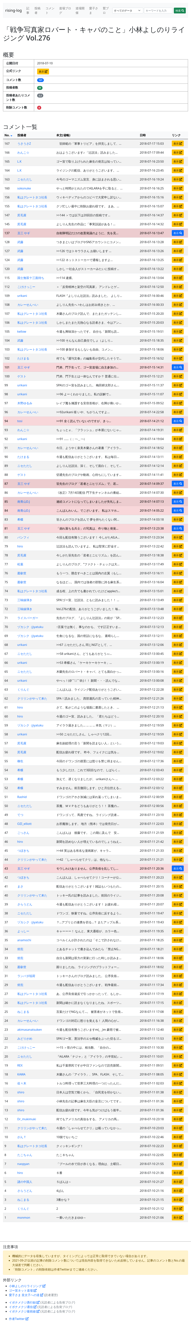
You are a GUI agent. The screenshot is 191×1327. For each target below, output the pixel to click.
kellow (21, 331)
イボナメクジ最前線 (24, 1311)
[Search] (158, 10)
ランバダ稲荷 (26, 976)
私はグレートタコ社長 (32, 197)
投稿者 (37, 10)
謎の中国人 (24, 1182)
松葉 (20, 564)
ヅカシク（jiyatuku (30, 627)
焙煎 (20, 949)
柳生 (20, 761)
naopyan (23, 1164)
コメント (50, 10)
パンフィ (23, 537)
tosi (19, 421)
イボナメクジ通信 (23, 1307)
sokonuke (24, 188)
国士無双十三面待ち (30, 278)
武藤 (20, 242)
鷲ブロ (106, 10)
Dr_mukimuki (26, 1119)
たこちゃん (24, 1155)
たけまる (23, 358)
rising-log (13, 10)
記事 (27, 10)
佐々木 (21, 1083)
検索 (180, 10)
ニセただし (24, 179)
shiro (20, 1092)
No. (8, 135)
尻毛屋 (21, 215)
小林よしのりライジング (27, 1286)
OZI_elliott (24, 824)
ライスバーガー (27, 618)
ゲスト (21, 376)
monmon (23, 1217)
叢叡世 (21, 573)
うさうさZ (24, 144)
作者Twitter (19, 1319)
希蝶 (20, 519)
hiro (20, 546)
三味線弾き (24, 600)
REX (20, 1065)
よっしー (23, 931)
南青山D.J (23, 502)
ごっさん (23, 833)
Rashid (22, 797)
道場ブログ (65, 10)
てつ (20, 815)
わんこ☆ (23, 152)
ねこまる (23, 1012)
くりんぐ (23, 689)
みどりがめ (24, 1039)
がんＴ (21, 1137)
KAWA (21, 1074)
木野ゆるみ (24, 403)
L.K (19, 161)
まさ (20, 886)
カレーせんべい (27, 305)
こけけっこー (26, 287)
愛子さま (93, 10)
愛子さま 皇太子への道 (26, 1295)
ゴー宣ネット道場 (23, 1290)
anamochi (24, 940)
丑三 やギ (23, 233)
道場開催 (80, 10)
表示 (43, 71)
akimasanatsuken (29, 1030)
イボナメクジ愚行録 (24, 1302)
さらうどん (24, 904)
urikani (22, 296)
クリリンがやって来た (32, 698)
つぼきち (23, 851)
